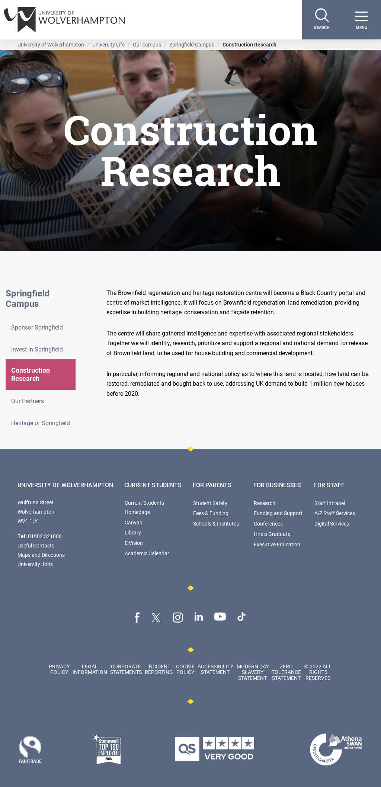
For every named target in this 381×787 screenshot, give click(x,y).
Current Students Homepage (144, 507)
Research (264, 503)
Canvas (133, 522)
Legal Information (90, 669)
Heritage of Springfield (40, 423)
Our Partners (27, 401)
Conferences (268, 523)
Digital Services (331, 523)
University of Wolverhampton (50, 44)
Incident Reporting (159, 669)
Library (133, 532)
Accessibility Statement (215, 669)
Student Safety (210, 503)
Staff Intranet (330, 503)
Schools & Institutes (216, 523)
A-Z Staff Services (334, 513)
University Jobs (35, 564)
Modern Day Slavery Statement (253, 672)
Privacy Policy (59, 669)
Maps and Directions (41, 554)
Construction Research (30, 374)
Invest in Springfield (37, 349)
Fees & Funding (210, 513)
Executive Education (277, 544)
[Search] (322, 19)
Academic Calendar (147, 553)
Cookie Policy (185, 669)
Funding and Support (278, 513)
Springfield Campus (191, 44)
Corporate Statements (126, 669)
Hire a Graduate (272, 533)
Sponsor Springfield (37, 327)
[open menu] (361, 19)
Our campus (147, 44)
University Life (108, 44)
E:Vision (134, 542)
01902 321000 (45, 536)
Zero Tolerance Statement (286, 672)
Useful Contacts (35, 545)
